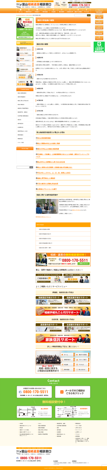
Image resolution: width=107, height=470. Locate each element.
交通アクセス (77, 1)
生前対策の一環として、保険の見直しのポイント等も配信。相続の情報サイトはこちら (82, 440)
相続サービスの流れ (24, 429)
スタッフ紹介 (21, 142)
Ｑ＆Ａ (39, 423)
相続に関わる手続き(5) (23, 100)
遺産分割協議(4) (21, 96)
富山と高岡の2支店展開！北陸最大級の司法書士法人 (54, 167)
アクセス (77, 434)
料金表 (21, 427)
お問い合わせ (78, 427)
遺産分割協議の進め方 (45, 234)
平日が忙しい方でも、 (54, 173)
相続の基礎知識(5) (22, 93)
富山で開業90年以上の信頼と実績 (48, 143)
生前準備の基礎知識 (61, 425)
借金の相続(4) (21, 104)
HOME (71, 1)
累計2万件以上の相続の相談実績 (48, 149)
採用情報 (77, 436)
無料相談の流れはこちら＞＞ (43, 216)
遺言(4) (19, 119)
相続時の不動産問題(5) (23, 108)
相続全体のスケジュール (25, 425)
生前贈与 (59, 432)
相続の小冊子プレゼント (25, 432)
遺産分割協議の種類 (44, 229)
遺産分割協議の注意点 (45, 238)
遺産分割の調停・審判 (45, 247)
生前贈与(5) (20, 127)
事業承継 (59, 436)
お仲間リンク (78, 432)
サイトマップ (85, 1)
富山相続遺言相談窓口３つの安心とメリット (26, 435)
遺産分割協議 (40, 224)
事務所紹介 (20, 138)
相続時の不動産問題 (43, 434)
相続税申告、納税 (61, 423)
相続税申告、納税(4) (22, 112)
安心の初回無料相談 (44, 138)
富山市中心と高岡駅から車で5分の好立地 (51, 162)
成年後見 (59, 429)
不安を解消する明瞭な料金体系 (47, 183)
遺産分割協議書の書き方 (45, 243)
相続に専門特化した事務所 (46, 178)
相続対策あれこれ (61, 434)
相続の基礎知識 (42, 425)
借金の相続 (40, 432)
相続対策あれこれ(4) (22, 131)
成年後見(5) (20, 123)
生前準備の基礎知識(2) (23, 115)
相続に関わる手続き (43, 429)
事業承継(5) (20, 134)
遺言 (58, 427)
